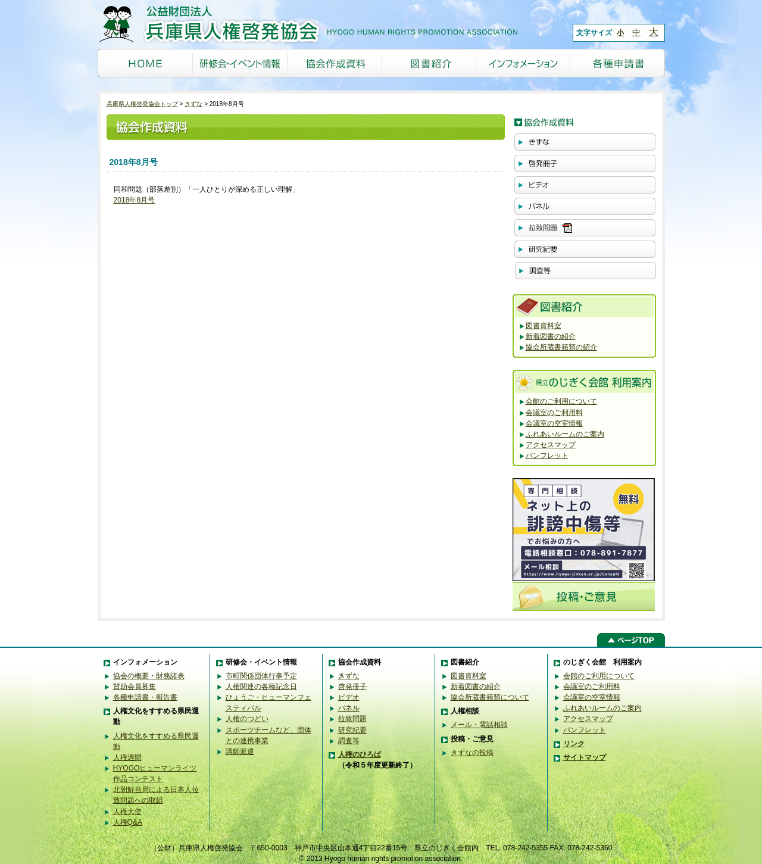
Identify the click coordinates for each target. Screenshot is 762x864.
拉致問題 (352, 719)
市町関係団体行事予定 (261, 676)
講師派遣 (240, 751)
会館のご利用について (561, 401)
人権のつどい (247, 719)
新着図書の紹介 (551, 336)
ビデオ (349, 697)
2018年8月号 (134, 200)
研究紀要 (352, 730)
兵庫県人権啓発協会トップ (142, 104)
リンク (574, 744)
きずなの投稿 (472, 752)
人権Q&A (128, 822)
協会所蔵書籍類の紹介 (561, 347)
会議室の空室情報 (554, 423)
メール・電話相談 (479, 724)
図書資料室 (543, 326)
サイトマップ (584, 757)
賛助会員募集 (134, 686)
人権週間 (127, 757)
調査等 (349, 741)
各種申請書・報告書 (145, 697)
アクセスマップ (551, 445)
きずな (193, 104)
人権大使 (127, 811)
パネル (349, 708)
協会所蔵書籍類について (490, 697)
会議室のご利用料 (554, 412)
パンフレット (547, 455)
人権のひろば (359, 754)
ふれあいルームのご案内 (565, 434)
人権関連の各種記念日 (261, 686)
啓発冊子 (352, 686)
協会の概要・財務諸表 (149, 676)
